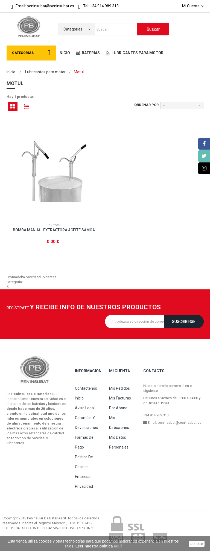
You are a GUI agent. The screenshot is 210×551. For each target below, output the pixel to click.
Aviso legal (85, 408)
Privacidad (84, 486)
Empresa (83, 476)
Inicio (11, 72)
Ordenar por (146, 105)
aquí (118, 546)
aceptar (196, 543)
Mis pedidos (119, 388)
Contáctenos (86, 388)
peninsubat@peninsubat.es (179, 422)
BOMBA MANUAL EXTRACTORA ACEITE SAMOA (54, 230)
